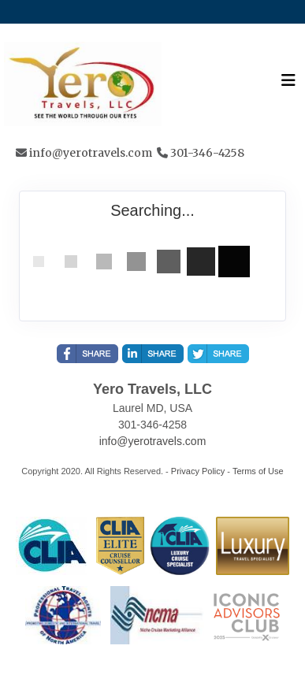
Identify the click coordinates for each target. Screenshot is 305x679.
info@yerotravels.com (90, 153)
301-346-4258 (207, 153)
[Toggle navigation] (288, 84)
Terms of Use (258, 471)
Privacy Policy (198, 471)
